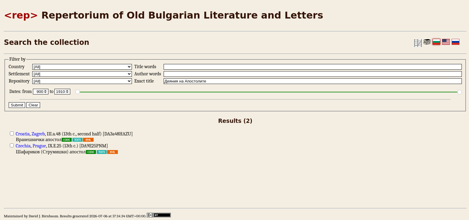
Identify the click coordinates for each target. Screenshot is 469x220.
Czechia (23, 146)
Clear (33, 105)
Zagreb (38, 134)
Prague (39, 146)
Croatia (23, 134)
